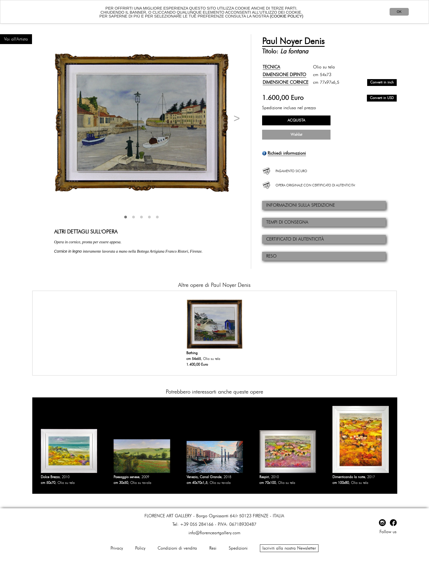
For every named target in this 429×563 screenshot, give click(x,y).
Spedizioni (238, 548)
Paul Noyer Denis (293, 41)
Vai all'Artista (16, 39)
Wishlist (296, 135)
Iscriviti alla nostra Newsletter (289, 548)
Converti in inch (382, 82)
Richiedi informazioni (287, 153)
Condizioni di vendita (177, 548)
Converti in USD (382, 98)
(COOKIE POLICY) (286, 16)
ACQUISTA (296, 120)
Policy (140, 548)
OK (399, 12)
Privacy (117, 548)
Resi (212, 548)
